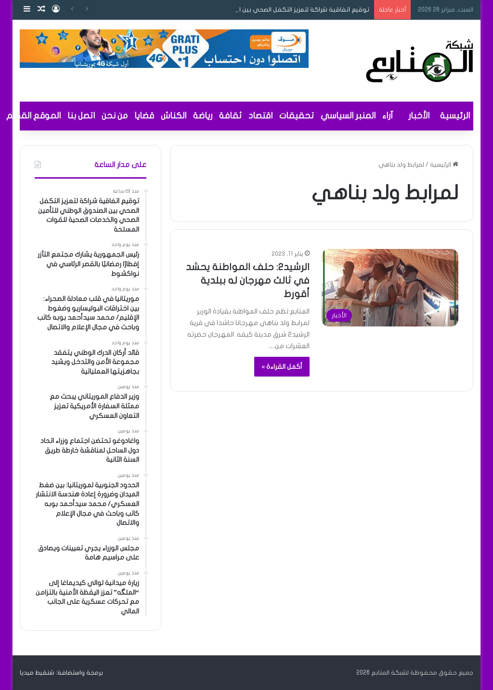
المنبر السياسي (348, 115)
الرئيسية (455, 115)
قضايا (144, 115)
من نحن (115, 115)
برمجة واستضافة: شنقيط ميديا (61, 672)
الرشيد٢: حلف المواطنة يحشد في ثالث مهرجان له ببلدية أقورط (248, 280)
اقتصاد (260, 115)
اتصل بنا (81, 115)
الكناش (173, 115)
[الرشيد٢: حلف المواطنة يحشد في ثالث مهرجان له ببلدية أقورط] (390, 287)
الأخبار (418, 115)
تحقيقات (296, 115)
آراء (387, 115)
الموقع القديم (33, 115)
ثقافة (230, 115)
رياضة (202, 115)
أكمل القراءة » (281, 366)
